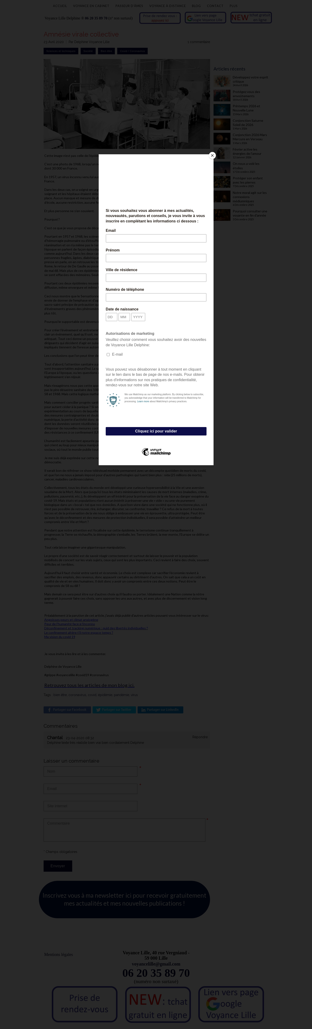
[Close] (212, 155)
